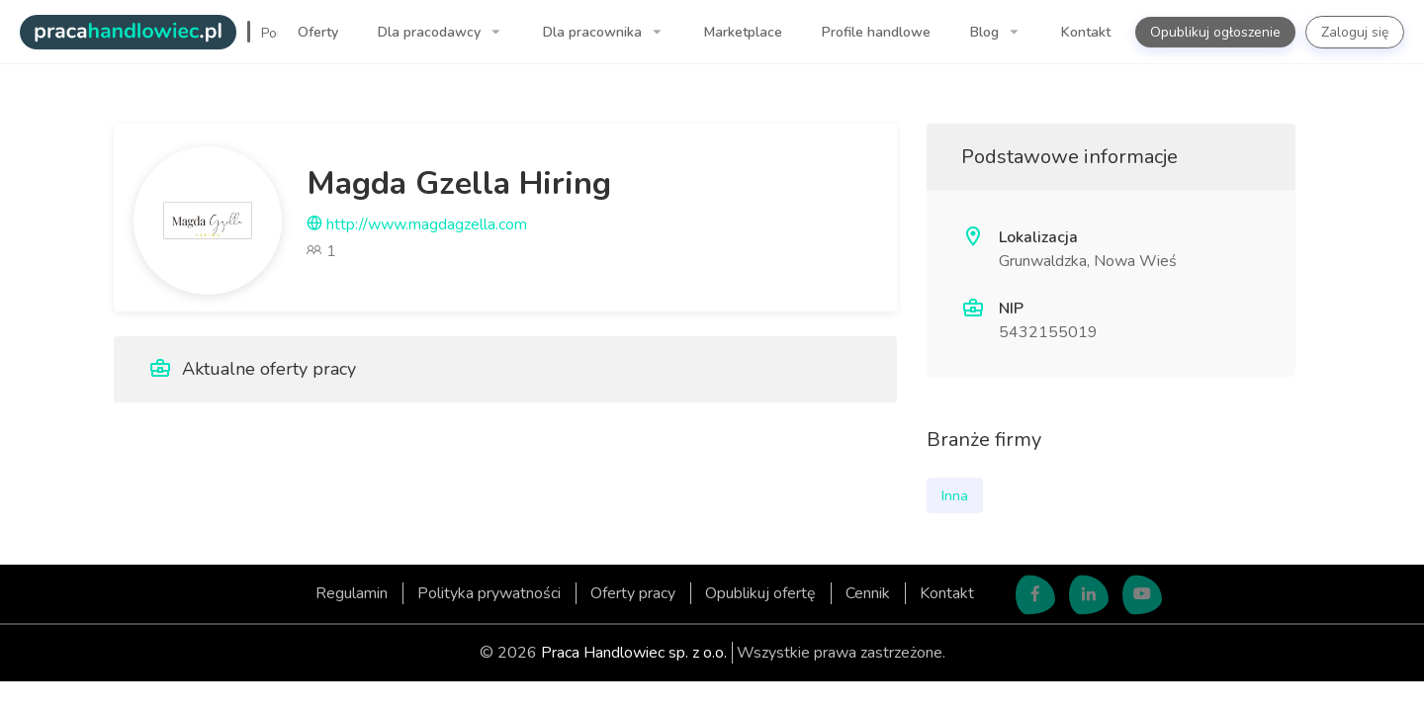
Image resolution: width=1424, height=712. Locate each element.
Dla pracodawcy (431, 32)
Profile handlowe (876, 32)
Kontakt (1086, 32)
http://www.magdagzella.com (417, 224)
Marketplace (743, 32)
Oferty (318, 32)
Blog (986, 32)
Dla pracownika (594, 32)
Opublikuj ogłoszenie (1215, 32)
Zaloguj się (1354, 32)
